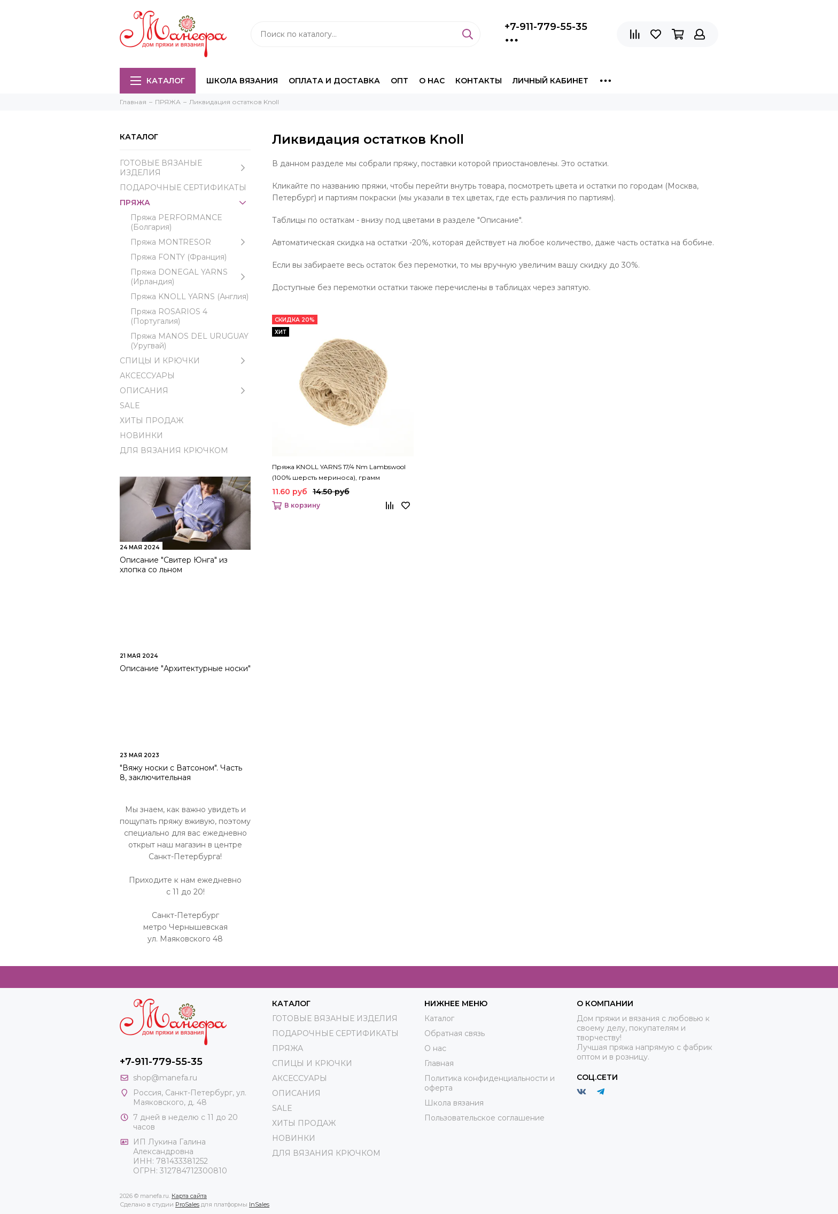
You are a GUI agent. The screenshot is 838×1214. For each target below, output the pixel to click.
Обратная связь (454, 1033)
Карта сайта (189, 1196)
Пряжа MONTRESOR (190, 242)
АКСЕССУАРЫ (147, 375)
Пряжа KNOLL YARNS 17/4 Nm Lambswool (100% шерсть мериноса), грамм (339, 472)
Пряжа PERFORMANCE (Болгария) (176, 222)
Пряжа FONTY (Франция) (178, 257)
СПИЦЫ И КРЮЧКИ (185, 360)
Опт (399, 80)
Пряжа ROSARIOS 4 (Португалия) (168, 316)
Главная (439, 1063)
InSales (259, 1204)
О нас (432, 80)
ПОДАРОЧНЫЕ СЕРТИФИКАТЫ (183, 187)
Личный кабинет (550, 80)
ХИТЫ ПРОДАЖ (151, 420)
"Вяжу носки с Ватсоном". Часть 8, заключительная (181, 772)
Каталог (157, 80)
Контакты (478, 80)
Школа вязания (242, 80)
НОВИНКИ (141, 435)
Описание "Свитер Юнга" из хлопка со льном (174, 564)
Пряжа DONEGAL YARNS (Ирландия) (190, 276)
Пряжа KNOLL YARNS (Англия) (189, 296)
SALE (130, 405)
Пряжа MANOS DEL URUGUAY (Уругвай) (189, 341)
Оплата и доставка (334, 80)
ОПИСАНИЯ (185, 390)
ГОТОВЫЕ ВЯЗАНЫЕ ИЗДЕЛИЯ (185, 167)
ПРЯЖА (185, 202)
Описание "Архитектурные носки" (185, 668)
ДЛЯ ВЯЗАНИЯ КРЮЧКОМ (174, 450)
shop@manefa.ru (165, 1078)
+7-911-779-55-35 (546, 27)
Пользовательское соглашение (484, 1118)
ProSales (187, 1204)
